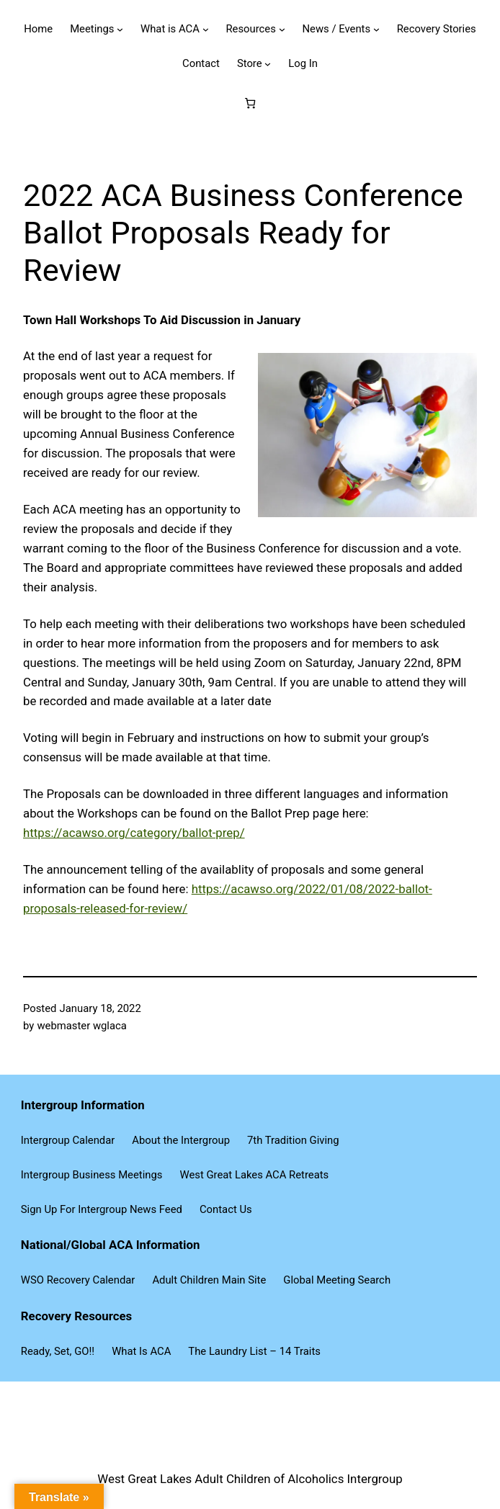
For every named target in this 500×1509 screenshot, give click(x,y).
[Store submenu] (267, 64)
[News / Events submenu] (376, 29)
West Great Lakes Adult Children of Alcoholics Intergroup (249, 1479)
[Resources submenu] (282, 29)
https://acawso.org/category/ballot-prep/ (134, 832)
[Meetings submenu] (120, 29)
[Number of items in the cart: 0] (249, 102)
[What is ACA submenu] (205, 29)
